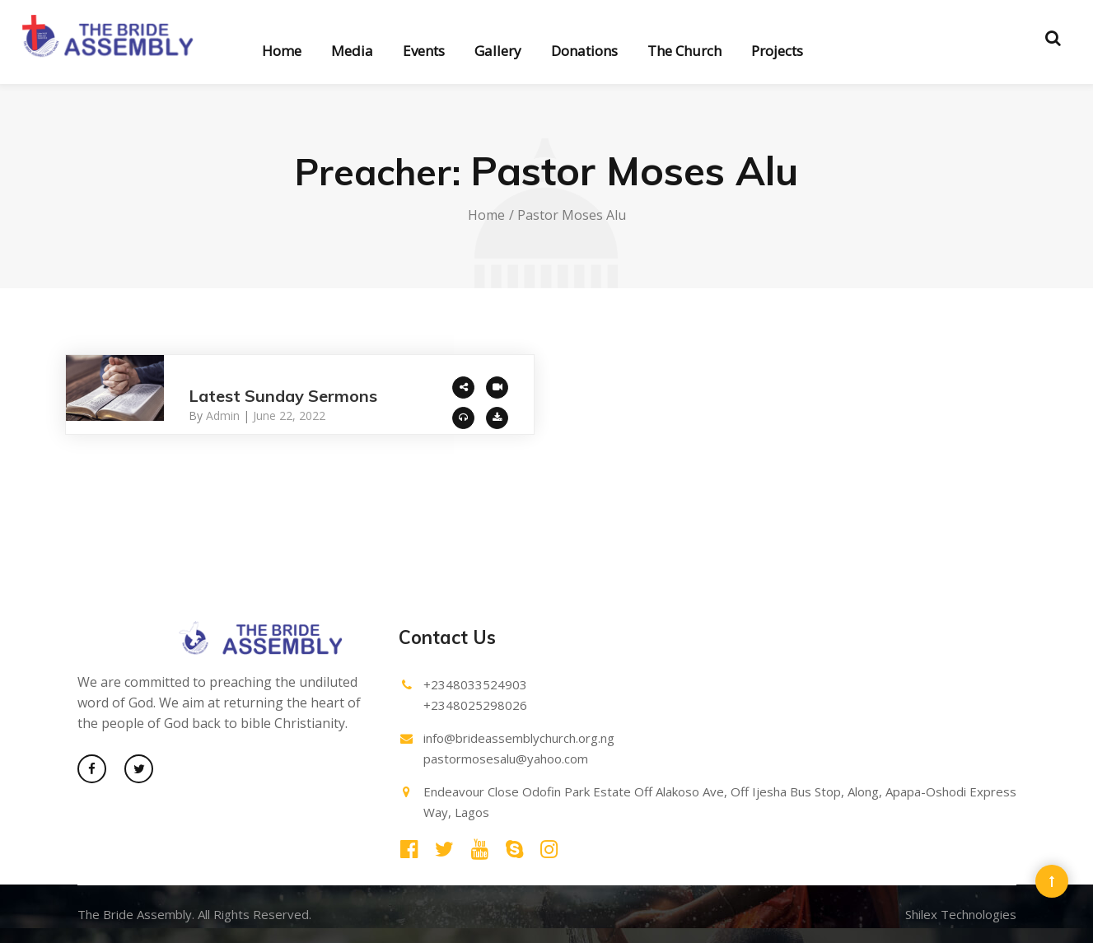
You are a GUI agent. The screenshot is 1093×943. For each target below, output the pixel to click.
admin (223, 415)
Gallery (497, 50)
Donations (584, 50)
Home (281, 50)
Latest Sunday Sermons (283, 395)
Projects (777, 50)
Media (352, 50)
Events (424, 50)
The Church (684, 50)
